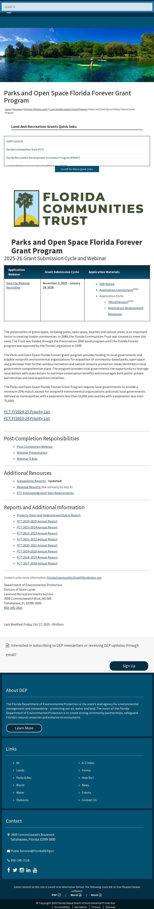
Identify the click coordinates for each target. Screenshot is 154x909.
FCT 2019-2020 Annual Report (37, 551)
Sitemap (110, 907)
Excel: (96, 895)
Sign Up (129, 665)
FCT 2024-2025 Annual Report (37, 521)
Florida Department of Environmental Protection (86, 903)
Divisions (17, 109)
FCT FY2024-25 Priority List (27, 411)
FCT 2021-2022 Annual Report (37, 539)
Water (18, 792)
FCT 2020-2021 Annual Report (37, 545)
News (84, 785)
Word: (76, 895)
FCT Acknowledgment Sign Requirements (45, 493)
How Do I (86, 778)
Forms (85, 770)
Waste (18, 785)
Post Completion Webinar (35, 447)
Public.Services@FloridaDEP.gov (32, 851)
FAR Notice (106, 284)
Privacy (96, 907)
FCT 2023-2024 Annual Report (37, 527)
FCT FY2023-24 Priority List (27, 418)
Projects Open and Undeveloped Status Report (49, 515)
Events (85, 792)
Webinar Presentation (32, 453)
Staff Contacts (14, 141)
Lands (18, 770)
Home (8, 109)
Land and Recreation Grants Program (68, 109)
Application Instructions (116, 290)
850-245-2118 (20, 860)
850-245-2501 (13, 608)
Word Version (118, 302)
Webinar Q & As (27, 459)
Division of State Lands (35, 109)
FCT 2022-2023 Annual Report (37, 533)
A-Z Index (86, 763)
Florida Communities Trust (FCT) (25, 149)
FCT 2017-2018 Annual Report (37, 563)
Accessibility (62, 907)
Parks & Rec (22, 778)
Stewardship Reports (31, 481)
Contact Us (88, 800)
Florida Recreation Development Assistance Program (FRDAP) (43, 157)
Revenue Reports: (29, 487)
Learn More (24, 728)
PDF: (56, 895)
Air (16, 763)
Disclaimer (81, 907)
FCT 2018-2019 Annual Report (37, 557)
